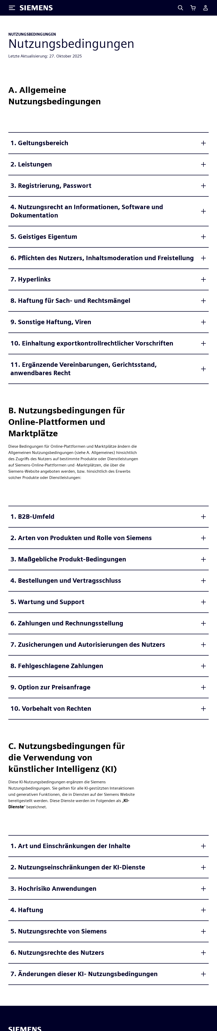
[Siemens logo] (36, 7)
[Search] (180, 8)
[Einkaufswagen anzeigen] (193, 8)
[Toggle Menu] (12, 7)
